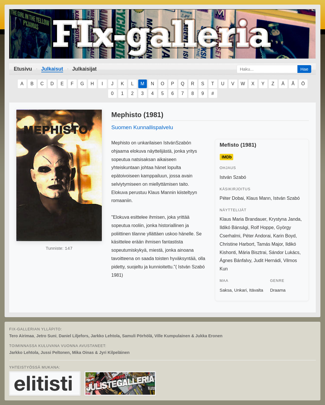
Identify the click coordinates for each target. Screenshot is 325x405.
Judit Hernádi (267, 260)
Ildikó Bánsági (234, 227)
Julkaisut (52, 69)
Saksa (226, 290)
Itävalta (256, 290)
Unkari (240, 290)
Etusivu (23, 69)
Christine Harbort (237, 244)
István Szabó (233, 177)
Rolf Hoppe (262, 227)
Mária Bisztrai (252, 252)
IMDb (227, 157)
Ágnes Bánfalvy (235, 260)
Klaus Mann (258, 198)
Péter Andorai (256, 235)
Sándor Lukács (284, 252)
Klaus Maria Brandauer (243, 219)
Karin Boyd (284, 235)
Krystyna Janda (284, 219)
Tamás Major (270, 244)
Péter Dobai (232, 198)
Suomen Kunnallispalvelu (142, 127)
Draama (277, 290)
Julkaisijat (84, 69)
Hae (304, 69)
